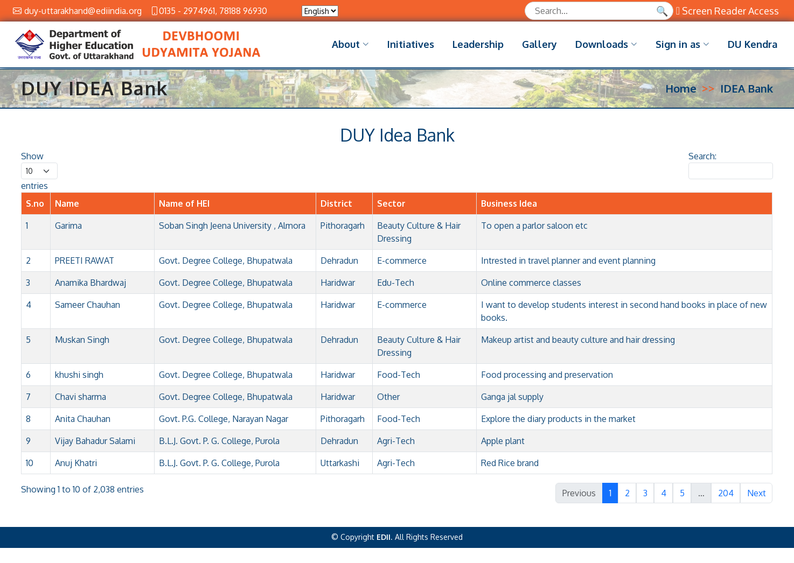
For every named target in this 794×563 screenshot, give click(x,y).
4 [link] (663, 499)
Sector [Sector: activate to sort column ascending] (391, 209)
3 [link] (645, 499)
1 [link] (610, 499)
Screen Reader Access (727, 10)
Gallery (539, 44)
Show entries (39, 177)
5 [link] (682, 499)
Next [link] (756, 499)
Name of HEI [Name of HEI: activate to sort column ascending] (184, 209)
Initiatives (410, 44)
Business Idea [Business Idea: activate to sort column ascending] (509, 209)
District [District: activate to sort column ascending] (336, 209)
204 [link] (726, 499)
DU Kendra (752, 44)
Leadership (478, 44)
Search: (730, 171)
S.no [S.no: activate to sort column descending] (35, 209)
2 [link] (627, 499)
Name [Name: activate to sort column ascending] (67, 209)
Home (681, 94)
